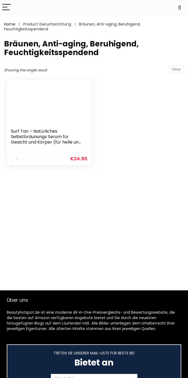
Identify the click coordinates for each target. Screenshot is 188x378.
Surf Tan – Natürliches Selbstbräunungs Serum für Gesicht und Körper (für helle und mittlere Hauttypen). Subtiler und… (46, 142)
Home (9, 24)
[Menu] (6, 7)
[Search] (179, 7)
